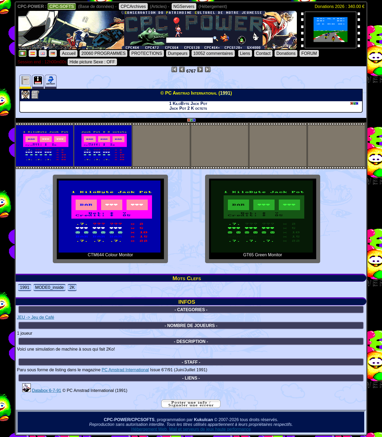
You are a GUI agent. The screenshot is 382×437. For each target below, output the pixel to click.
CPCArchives (133, 6)
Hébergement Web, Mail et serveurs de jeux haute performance (191, 429)
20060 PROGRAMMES (103, 53)
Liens (245, 53)
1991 (24, 287)
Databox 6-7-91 (46, 390)
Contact (263, 53)
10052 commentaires (213, 53)
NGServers (183, 6)
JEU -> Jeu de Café (35, 317)
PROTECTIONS (146, 53)
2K (72, 287)
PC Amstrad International (125, 370)
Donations (286, 53)
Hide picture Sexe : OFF (92, 62)
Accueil (69, 53)
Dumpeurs (178, 53)
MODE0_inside (49, 287)
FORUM (309, 53)
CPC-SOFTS (61, 6)
